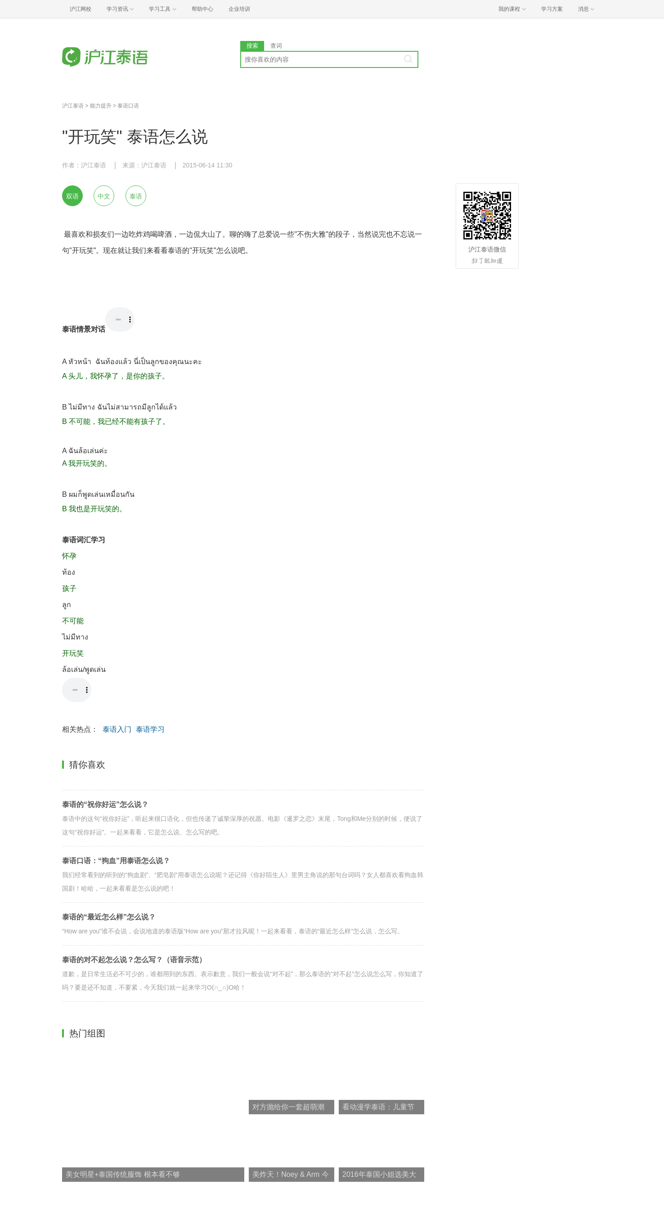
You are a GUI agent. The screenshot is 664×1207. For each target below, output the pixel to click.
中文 (104, 196)
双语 (72, 196)
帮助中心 (202, 9)
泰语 (136, 196)
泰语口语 (128, 106)
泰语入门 (117, 729)
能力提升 (101, 106)
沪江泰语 (73, 106)
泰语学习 (150, 729)
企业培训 (239, 9)
